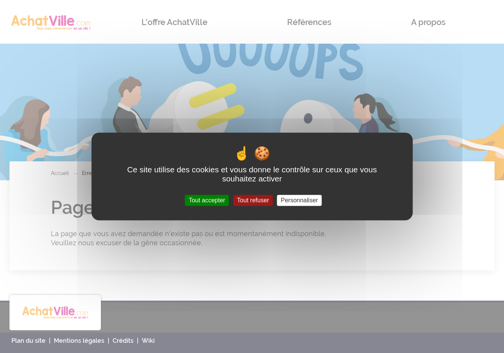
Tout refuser (253, 200)
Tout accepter (207, 200)
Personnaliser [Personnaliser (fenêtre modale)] (299, 200)
